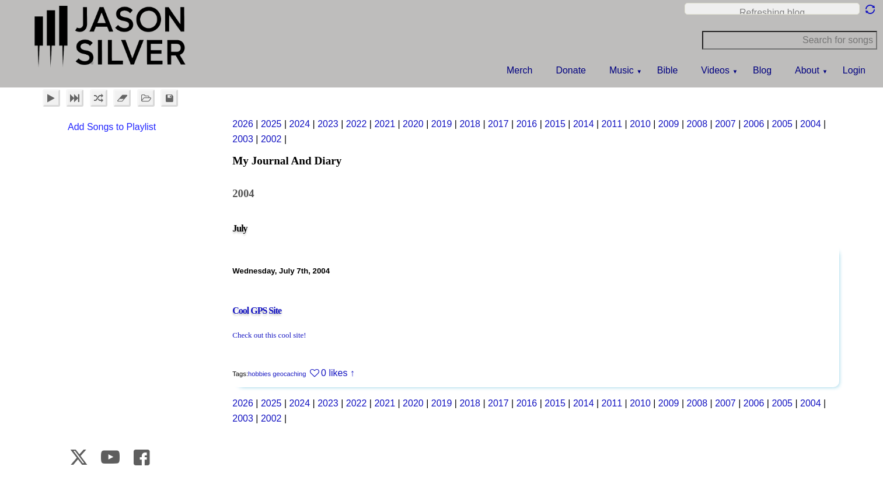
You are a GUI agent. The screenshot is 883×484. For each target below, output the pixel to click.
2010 (640, 124)
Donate (571, 70)
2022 (356, 124)
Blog (762, 70)
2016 (527, 124)
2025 (271, 124)
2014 (583, 124)
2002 (271, 139)
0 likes (334, 373)
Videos (715, 70)
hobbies (259, 373)
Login (854, 70)
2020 (413, 124)
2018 (469, 124)
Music (621, 70)
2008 (697, 124)
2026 (242, 124)
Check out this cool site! (269, 335)
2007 (725, 124)
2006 (754, 124)
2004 (810, 124)
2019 (441, 124)
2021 (384, 124)
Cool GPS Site (256, 310)
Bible (667, 70)
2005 (782, 124)
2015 (555, 124)
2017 (498, 124)
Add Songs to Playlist (112, 127)
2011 (612, 124)
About (807, 70)
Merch (519, 70)
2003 (242, 139)
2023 (327, 124)
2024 (299, 124)
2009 (668, 124)
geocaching (289, 373)
